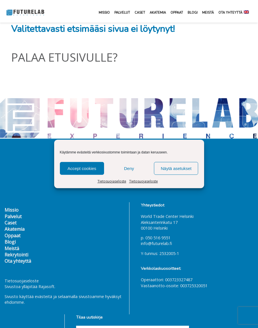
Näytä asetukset (176, 168)
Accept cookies (82, 168)
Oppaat (176, 13)
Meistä (208, 13)
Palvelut (122, 13)
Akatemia (158, 13)
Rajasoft (46, 286)
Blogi (193, 13)
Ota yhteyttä (230, 13)
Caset (140, 13)
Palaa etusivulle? (64, 57)
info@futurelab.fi (156, 243)
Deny (129, 168)
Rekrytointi (16, 255)
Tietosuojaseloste (111, 181)
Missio (104, 13)
